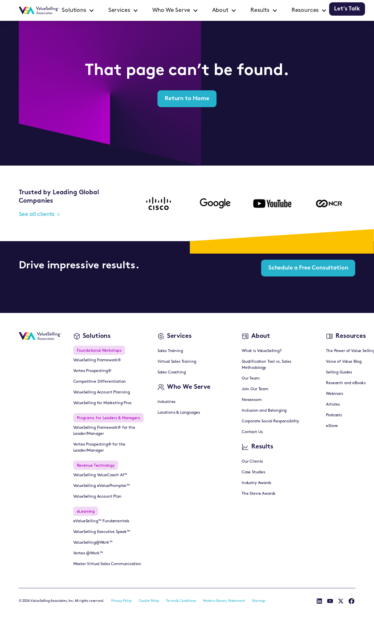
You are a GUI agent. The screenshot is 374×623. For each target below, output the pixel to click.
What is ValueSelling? (262, 351)
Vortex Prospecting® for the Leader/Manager (99, 447)
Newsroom (252, 400)
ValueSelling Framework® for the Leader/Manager (104, 431)
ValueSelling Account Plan (97, 496)
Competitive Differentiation (99, 382)
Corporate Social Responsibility (270, 421)
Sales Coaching (171, 372)
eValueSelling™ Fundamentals (101, 521)
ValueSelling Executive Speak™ (101, 532)
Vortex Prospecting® (92, 371)
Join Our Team (255, 389)
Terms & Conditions (181, 601)
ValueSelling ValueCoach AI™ (100, 475)
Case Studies (253, 472)
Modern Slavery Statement (224, 601)
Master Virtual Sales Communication (107, 564)
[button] (78, 10)
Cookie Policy (149, 601)
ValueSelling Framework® (97, 360)
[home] (39, 10)
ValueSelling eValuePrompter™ (101, 486)
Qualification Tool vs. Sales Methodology (266, 365)
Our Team (251, 378)
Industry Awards (256, 483)
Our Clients (252, 461)
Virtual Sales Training (176, 362)
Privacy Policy (121, 601)
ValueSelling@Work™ (93, 542)
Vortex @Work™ (88, 553)
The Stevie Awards (258, 494)
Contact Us (252, 432)
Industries (166, 402)
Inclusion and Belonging (264, 410)
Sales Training (170, 351)
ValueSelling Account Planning (101, 392)
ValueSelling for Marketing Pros (102, 403)
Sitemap (258, 601)
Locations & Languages (178, 413)
